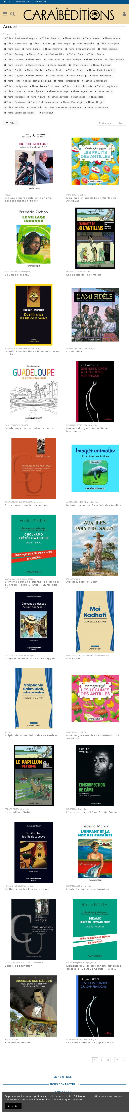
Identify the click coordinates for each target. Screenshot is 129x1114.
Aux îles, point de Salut (81, 581)
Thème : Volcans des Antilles (19, 112)
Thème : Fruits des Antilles (101, 70)
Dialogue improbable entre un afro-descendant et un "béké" (29, 199)
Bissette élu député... (19, 1042)
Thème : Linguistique (106, 86)
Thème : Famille (13, 70)
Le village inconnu (17, 274)
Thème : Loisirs (12, 91)
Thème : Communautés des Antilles (45, 54)
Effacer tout (46, 112)
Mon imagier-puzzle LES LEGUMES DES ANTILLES (92, 737)
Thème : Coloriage (14, 54)
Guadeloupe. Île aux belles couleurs (29, 428)
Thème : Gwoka (34, 75)
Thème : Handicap (76, 75)
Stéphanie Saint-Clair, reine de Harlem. (31, 735)
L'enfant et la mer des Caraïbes (87, 888)
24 (121, 123)
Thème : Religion (95, 102)
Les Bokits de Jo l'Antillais (84, 274)
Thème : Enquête (35, 65)
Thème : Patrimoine (15, 102)
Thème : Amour (91, 38)
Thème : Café (11, 49)
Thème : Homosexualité (66, 80)
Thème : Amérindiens (15, 43)
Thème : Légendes (34, 91)
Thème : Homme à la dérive (37, 80)
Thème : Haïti (12, 80)
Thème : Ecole (33, 59)
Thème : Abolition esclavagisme (20, 38)
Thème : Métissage (14, 96)
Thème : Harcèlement (100, 75)
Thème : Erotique (78, 65)
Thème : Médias (103, 91)
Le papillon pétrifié (17, 812)
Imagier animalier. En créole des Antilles (93, 505)
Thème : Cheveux (108, 49)
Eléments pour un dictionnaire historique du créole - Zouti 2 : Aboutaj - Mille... (93, 967)
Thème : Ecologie (71, 59)
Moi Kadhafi (74, 658)
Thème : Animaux (40, 43)
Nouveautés (40, 1)
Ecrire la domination (18, 965)
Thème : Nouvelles (58, 96)
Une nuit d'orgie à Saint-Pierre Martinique (87, 430)
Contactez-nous (23, 1)
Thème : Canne (31, 49)
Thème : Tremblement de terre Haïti (63, 107)
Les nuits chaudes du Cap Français (90, 1042)
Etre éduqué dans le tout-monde (26, 505)
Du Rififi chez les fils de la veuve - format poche (33, 353)
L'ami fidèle (74, 351)
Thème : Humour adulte (94, 80)
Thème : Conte (75, 54)
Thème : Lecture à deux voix (44, 86)
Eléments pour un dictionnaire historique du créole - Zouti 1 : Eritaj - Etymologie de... (32, 584)
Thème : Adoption (49, 38)
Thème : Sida (34, 107)
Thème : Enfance (93, 59)
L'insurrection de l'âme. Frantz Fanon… (92, 812)
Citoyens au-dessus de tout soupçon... (31, 658)
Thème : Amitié (71, 38)
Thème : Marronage (57, 91)
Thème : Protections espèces (43, 102)
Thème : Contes (95, 54)
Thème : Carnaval (52, 49)
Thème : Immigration (15, 86)
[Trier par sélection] (106, 123)
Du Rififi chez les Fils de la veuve (27, 888)
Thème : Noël (78, 96)
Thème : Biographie (83, 43)
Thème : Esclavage (101, 65)
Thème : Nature (36, 96)
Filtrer (11, 123)
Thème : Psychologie (72, 102)
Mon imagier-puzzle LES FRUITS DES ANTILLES (91, 199)
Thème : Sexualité (14, 107)
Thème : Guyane (13, 75)
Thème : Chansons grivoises (80, 49)
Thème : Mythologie (81, 91)
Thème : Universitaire (96, 107)
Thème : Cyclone (13, 59)
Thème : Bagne (61, 43)
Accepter (13, 1106)
